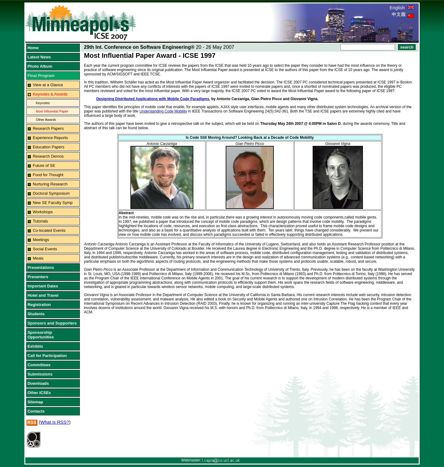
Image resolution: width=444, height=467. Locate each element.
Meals (38, 258)
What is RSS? (54, 422)
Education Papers (48, 147)
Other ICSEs (39, 392)
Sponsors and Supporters (52, 323)
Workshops (43, 212)
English (401, 7)
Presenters (37, 276)
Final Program (40, 75)
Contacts (36, 411)
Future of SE (44, 165)
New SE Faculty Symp (52, 202)
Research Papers (48, 128)
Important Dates (42, 286)
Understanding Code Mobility (163, 111)
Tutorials (40, 221)
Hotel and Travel (42, 295)
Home (33, 47)
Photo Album (39, 66)
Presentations (40, 267)
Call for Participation (47, 355)
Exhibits (35, 346)
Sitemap (35, 402)
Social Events (45, 249)
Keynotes (43, 103)
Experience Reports (50, 137)
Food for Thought (48, 174)
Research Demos (48, 156)
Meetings (41, 239)
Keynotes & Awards (50, 94)
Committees (38, 365)
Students (36, 314)
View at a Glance (48, 85)
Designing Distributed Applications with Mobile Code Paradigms (152, 99)
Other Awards (46, 119)
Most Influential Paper (52, 111)
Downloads (38, 383)
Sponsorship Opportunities (40, 334)
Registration (39, 304)
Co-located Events (49, 230)
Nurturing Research (50, 184)
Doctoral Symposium (51, 193)
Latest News (39, 57)
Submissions (39, 374)
